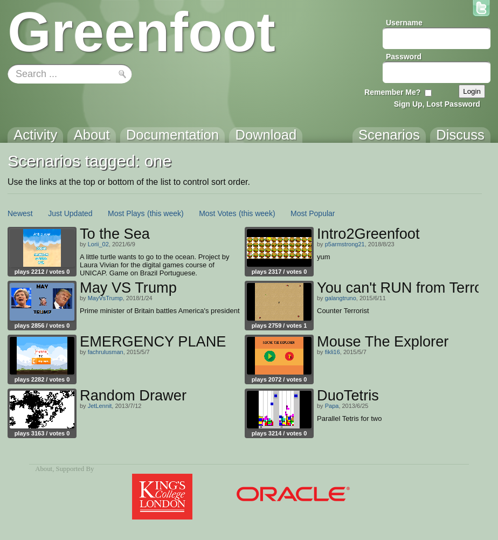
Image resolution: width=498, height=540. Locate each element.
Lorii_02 (98, 244)
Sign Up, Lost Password (437, 104)
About (43, 469)
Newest (20, 213)
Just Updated (70, 213)
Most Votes (217, 213)
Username (404, 22)
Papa (332, 406)
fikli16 (332, 352)
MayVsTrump (105, 298)
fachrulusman (105, 352)
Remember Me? (392, 92)
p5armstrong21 (345, 244)
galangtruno (340, 298)
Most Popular (312, 213)
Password (403, 56)
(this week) (165, 213)
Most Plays (126, 213)
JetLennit (100, 406)
